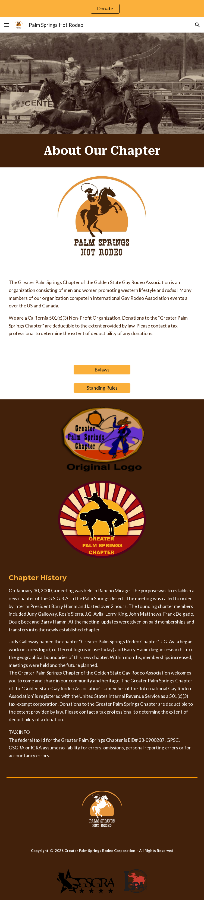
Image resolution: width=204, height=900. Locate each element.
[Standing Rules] (102, 388)
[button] (6, 24)
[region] (102, 8)
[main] (102, 151)
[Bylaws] (102, 369)
